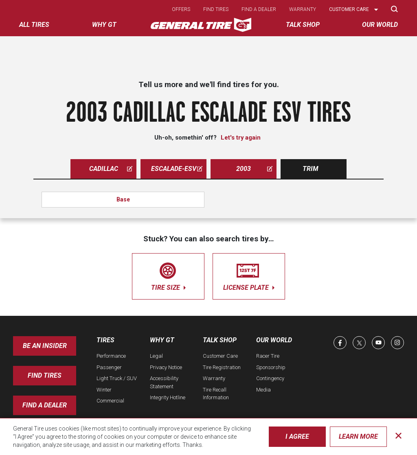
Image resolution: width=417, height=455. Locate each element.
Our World (274, 340)
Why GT (162, 340)
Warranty (302, 9)
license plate (248, 274)
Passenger (109, 367)
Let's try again (241, 137)
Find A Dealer (44, 405)
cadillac (111, 169)
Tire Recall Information (216, 394)
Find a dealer (258, 9)
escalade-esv (177, 169)
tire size (168, 274)
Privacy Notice (166, 367)
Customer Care (220, 356)
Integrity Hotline (167, 397)
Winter (104, 390)
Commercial (110, 401)
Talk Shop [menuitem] (303, 24)
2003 (254, 169)
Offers (181, 9)
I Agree (297, 436)
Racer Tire (267, 356)
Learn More (358, 436)
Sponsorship (270, 367)
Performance (111, 356)
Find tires (215, 9)
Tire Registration (222, 367)
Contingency (270, 378)
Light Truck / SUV (117, 378)
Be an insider (45, 346)
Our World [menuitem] (380, 24)
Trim (310, 169)
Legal (156, 356)
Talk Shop (220, 340)
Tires (105, 340)
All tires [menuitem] (34, 24)
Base (123, 199)
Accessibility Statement (164, 382)
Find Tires (44, 375)
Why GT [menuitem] (104, 24)
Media (263, 390)
